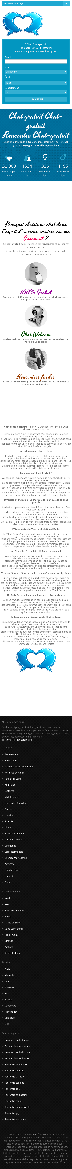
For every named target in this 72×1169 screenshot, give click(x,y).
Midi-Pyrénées (12, 796)
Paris (7, 904)
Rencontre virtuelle (14, 1076)
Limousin (9, 876)
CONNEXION (36, 99)
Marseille (9, 975)
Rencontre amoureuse (16, 1064)
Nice (7, 993)
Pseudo (8, 57)
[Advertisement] (36, 201)
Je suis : (8, 67)
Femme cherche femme (17, 1058)
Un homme (11, 71)
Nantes (8, 999)
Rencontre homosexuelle (17, 1107)
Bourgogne (10, 845)
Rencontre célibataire (16, 1094)
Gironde (9, 940)
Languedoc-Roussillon (16, 803)
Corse (7, 882)
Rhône (8, 916)
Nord (7, 898)
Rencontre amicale (14, 1070)
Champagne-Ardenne (16, 857)
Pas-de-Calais (11, 934)
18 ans (9, 82)
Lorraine (9, 815)
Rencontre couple (14, 1100)
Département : (12, 87)
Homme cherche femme (17, 1040)
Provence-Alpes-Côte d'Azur (19, 766)
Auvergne (9, 863)
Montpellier (11, 1011)
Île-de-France (11, 754)
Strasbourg (10, 1005)
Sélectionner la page (14, 3)
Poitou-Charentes (14, 839)
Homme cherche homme (17, 1052)
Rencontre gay (12, 1113)
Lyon (7, 981)
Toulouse (9, 987)
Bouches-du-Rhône (14, 910)
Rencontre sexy (12, 1088)
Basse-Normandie (14, 851)
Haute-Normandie (14, 833)
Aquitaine (10, 784)
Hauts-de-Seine (12, 922)
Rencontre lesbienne (15, 1119)
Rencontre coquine (14, 1082)
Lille (7, 1023)
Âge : (7, 76)
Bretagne (9, 790)
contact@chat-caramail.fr (19, 739)
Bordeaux (10, 1017)
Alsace (8, 827)
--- (7, 92)
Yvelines (9, 946)
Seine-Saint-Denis (14, 928)
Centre (8, 809)
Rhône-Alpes (11, 760)
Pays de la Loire (13, 778)
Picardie (9, 821)
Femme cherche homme (17, 1046)
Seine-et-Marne (12, 953)
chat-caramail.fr (31, 1134)
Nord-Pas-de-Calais (14, 772)
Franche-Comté (13, 869)
